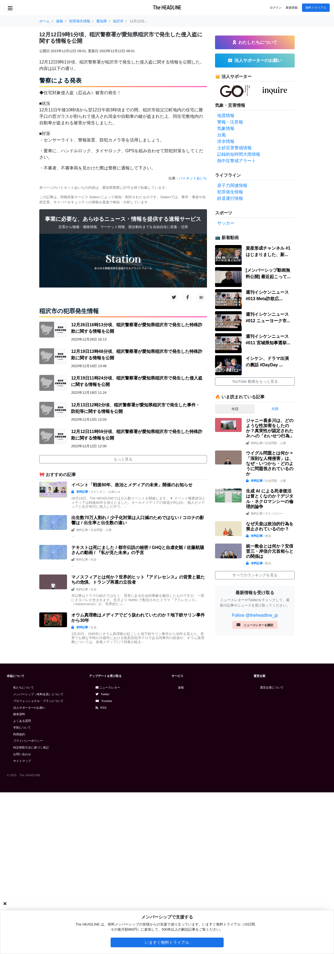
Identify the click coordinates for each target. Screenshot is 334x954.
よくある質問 (22, 720)
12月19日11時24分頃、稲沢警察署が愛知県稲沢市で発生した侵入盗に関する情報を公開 (136, 381)
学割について (22, 727)
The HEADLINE (167, 7)
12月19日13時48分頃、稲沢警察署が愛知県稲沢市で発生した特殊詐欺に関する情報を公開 (136, 354)
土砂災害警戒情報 (234, 148)
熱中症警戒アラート (236, 160)
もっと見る (123, 459)
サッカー (225, 223)
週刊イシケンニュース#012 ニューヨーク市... (268, 317)
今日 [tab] (234, 409)
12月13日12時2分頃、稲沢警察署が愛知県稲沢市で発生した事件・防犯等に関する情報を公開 (135, 408)
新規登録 (292, 7)
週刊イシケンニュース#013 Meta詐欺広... (267, 295)
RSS (101, 707)
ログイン (276, 7)
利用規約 (19, 734)
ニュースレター (108, 687)
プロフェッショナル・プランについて (38, 701)
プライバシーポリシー (28, 740)
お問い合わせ (22, 754)
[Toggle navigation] (10, 8)
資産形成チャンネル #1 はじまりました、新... (268, 251)
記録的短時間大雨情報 (238, 154)
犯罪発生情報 (230, 192)
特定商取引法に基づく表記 (31, 747)
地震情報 (225, 115)
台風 (221, 135)
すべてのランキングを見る (254, 575)
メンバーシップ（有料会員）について (38, 694)
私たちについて (23, 687)
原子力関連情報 (232, 185)
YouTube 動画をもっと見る (255, 381)
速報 (181, 687)
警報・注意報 (230, 122)
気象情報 (225, 128)
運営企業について (272, 687)
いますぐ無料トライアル (167, 942)
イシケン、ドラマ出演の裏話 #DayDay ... (267, 361)
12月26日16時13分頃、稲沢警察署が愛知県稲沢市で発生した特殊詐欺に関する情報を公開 (136, 328)
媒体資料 (19, 714)
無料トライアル (315, 7)
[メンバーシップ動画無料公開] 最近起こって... (268, 273)
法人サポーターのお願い (29, 707)
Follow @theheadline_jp (255, 615)
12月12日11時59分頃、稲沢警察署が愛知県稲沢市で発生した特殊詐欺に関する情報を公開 (136, 434)
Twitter (103, 694)
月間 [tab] (274, 409)
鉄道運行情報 (230, 198)
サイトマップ (22, 761)
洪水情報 (225, 141)
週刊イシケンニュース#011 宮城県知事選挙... (268, 339)
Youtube (104, 701)
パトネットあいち (193, 178)
